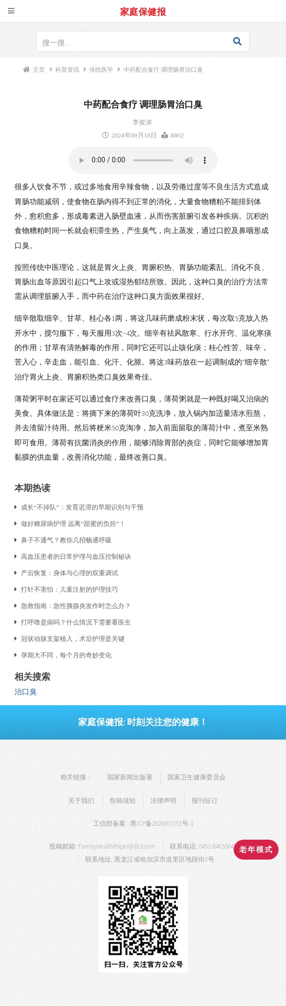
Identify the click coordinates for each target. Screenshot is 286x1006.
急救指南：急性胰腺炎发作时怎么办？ (76, 605)
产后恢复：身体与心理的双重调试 (69, 572)
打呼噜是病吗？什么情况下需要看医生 (76, 622)
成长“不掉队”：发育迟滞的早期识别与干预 (82, 506)
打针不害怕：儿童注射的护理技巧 (69, 589)
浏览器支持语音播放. (143, 160)
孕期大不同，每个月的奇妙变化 (66, 654)
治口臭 (25, 691)
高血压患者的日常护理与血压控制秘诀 (76, 556)
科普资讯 (67, 69)
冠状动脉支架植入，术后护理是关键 (73, 638)
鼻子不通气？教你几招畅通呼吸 (66, 539)
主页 (39, 69)
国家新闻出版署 (129, 777)
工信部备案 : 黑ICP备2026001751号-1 (143, 823)
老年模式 (256, 849)
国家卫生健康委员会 (196, 777)
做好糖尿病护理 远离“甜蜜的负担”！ (73, 523)
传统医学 (101, 69)
